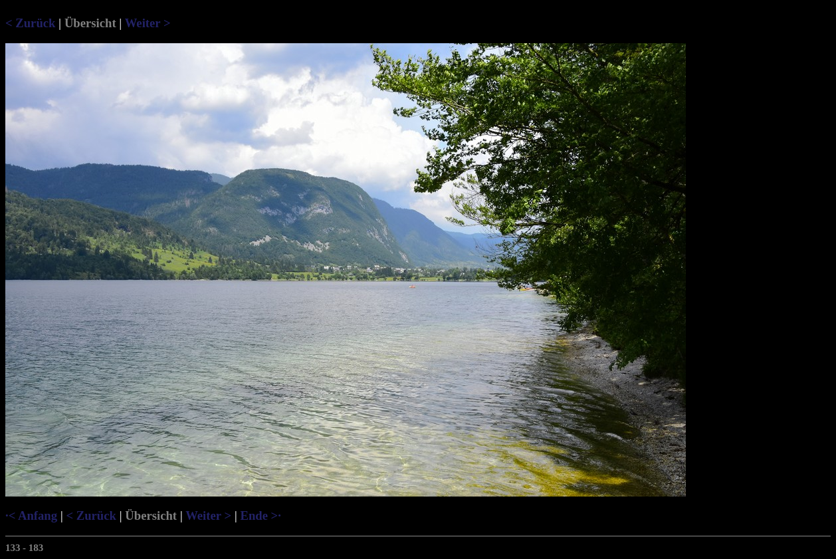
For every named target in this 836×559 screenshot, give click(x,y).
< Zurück (30, 23)
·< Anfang (31, 515)
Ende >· (260, 515)
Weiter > (148, 23)
